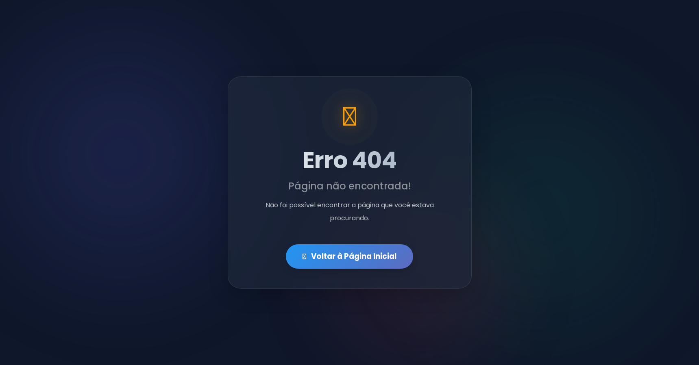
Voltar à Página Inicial (349, 256)
